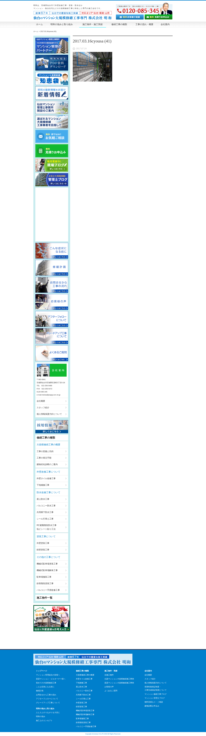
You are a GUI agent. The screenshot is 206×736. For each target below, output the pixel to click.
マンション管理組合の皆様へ (48, 675)
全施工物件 (109, 675)
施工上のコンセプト (44, 720)
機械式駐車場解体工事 (47, 570)
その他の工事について (48, 557)
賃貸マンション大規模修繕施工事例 (119, 683)
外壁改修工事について (48, 471)
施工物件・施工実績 (93, 24)
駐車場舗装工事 (44, 577)
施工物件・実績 (110, 671)
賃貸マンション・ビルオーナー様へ (50, 679)
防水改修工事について (48, 492)
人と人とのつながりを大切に (48, 712)
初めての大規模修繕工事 (46, 683)
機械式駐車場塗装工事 (47, 564)
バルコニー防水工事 (46, 506)
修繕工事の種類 (119, 24)
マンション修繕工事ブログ (156, 694)
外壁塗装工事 (43, 543)
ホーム (39, 24)
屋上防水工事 (43, 499)
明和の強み (40, 716)
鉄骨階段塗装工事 (45, 583)
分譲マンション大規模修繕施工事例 (119, 679)
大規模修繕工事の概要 (48, 444)
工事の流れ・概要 (144, 24)
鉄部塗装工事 (43, 550)
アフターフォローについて (47, 699)
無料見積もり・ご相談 (154, 702)
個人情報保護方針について (49, 414)
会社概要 (41, 401)
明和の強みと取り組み (61, 24)
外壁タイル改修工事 (46, 478)
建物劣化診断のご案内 (47, 464)
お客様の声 (109, 687)
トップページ (41, 671)
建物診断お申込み (152, 706)
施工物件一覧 (44, 597)
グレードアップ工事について (48, 703)
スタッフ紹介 (43, 407)
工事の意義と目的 (45, 451)
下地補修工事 (43, 485)
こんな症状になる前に (45, 687)
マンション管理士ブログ (155, 698)
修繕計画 (39, 691)
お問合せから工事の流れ (46, 695)
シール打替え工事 (45, 519)
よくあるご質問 (110, 691)
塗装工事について (46, 536)
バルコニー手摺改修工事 (48, 590)
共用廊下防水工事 (45, 512)
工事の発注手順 (44, 458)
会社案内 (165, 24)
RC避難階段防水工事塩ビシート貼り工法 (46, 527)
